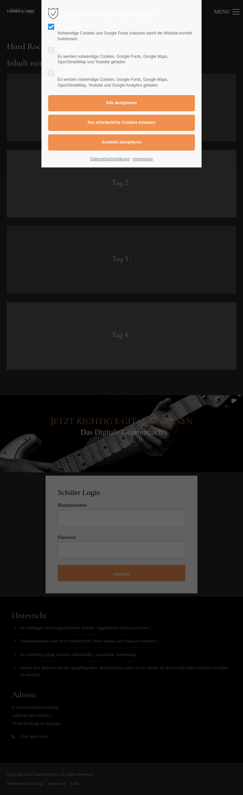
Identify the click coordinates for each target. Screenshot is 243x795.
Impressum (143, 159)
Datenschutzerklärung (110, 159)
